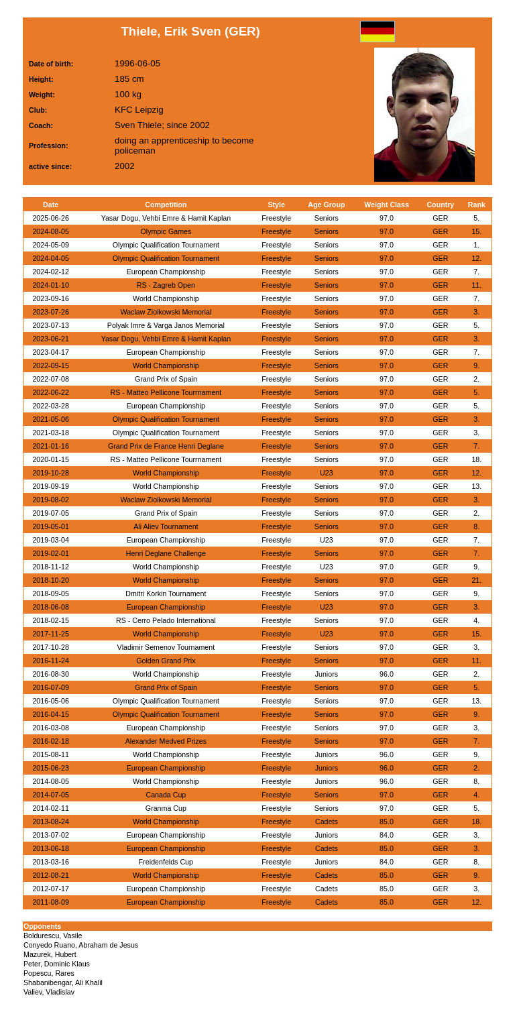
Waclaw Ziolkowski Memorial (165, 312)
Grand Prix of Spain (166, 379)
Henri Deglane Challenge (166, 553)
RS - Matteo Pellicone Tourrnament (166, 392)
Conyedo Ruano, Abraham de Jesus (80, 945)
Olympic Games (165, 231)
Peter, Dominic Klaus (56, 964)
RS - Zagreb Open (166, 285)
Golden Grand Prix (165, 661)
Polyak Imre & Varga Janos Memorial (166, 325)
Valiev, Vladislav (48, 992)
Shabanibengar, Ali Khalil (63, 982)
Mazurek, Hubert (49, 954)
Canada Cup (166, 795)
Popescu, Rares (48, 973)
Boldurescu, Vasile (52, 936)
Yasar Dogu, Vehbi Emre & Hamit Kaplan (166, 218)
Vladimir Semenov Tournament (166, 647)
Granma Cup (166, 808)
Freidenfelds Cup (166, 862)
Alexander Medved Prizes (166, 741)
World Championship (166, 298)
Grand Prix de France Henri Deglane (166, 446)
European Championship (166, 272)
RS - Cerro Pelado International (166, 620)
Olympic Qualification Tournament (166, 245)
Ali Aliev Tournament (165, 526)
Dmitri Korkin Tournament (165, 593)
